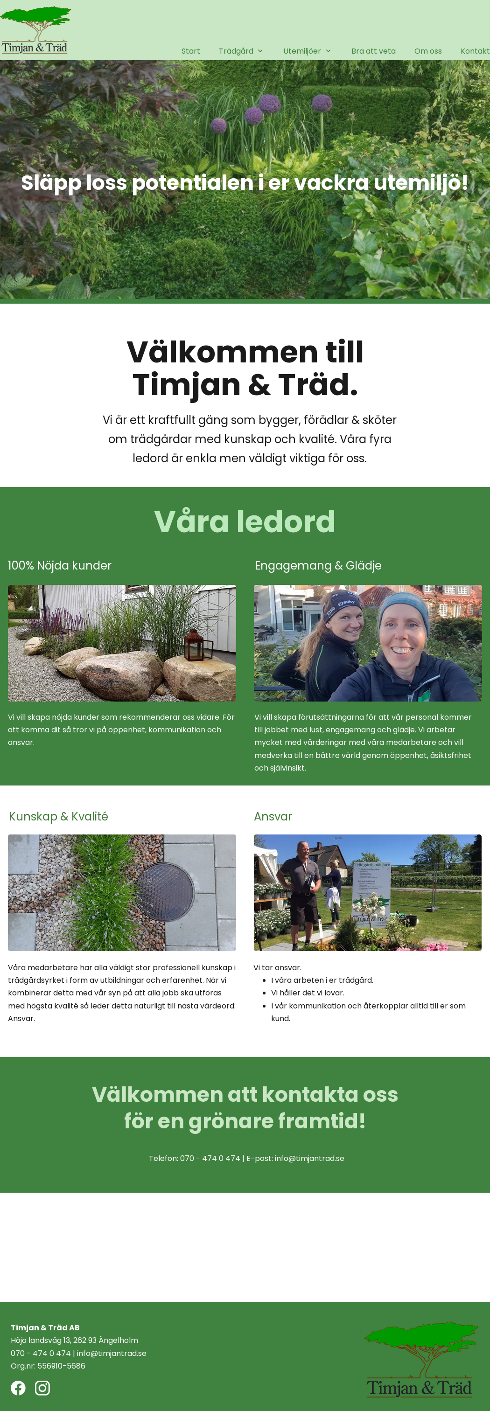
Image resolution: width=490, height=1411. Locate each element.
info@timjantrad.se (309, 1158)
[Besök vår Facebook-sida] (18, 1388)
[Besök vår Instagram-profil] (42, 1388)
